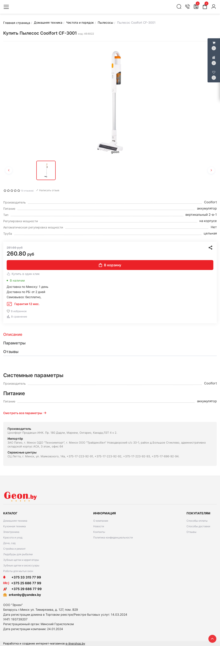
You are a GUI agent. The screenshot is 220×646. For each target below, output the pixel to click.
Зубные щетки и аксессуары (21, 565)
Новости (98, 526)
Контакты (99, 531)
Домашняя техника (15, 520)
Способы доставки (198, 526)
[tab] (110, 334)
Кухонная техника (14, 526)
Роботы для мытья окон (18, 571)
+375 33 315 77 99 (22, 577)
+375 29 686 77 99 (22, 589)
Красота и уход (12, 537)
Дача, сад (9, 543)
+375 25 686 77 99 (26, 583)
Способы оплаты (197, 520)
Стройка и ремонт (14, 548)
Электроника (11, 531)
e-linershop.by (75, 643)
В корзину (110, 265)
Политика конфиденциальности (113, 537)
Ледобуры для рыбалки (18, 554)
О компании (100, 520)
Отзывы (191, 531)
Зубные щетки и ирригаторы (21, 559)
